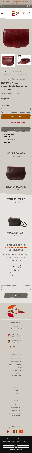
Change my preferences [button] (16, 449)
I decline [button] (16, 447)
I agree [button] (16, 445)
